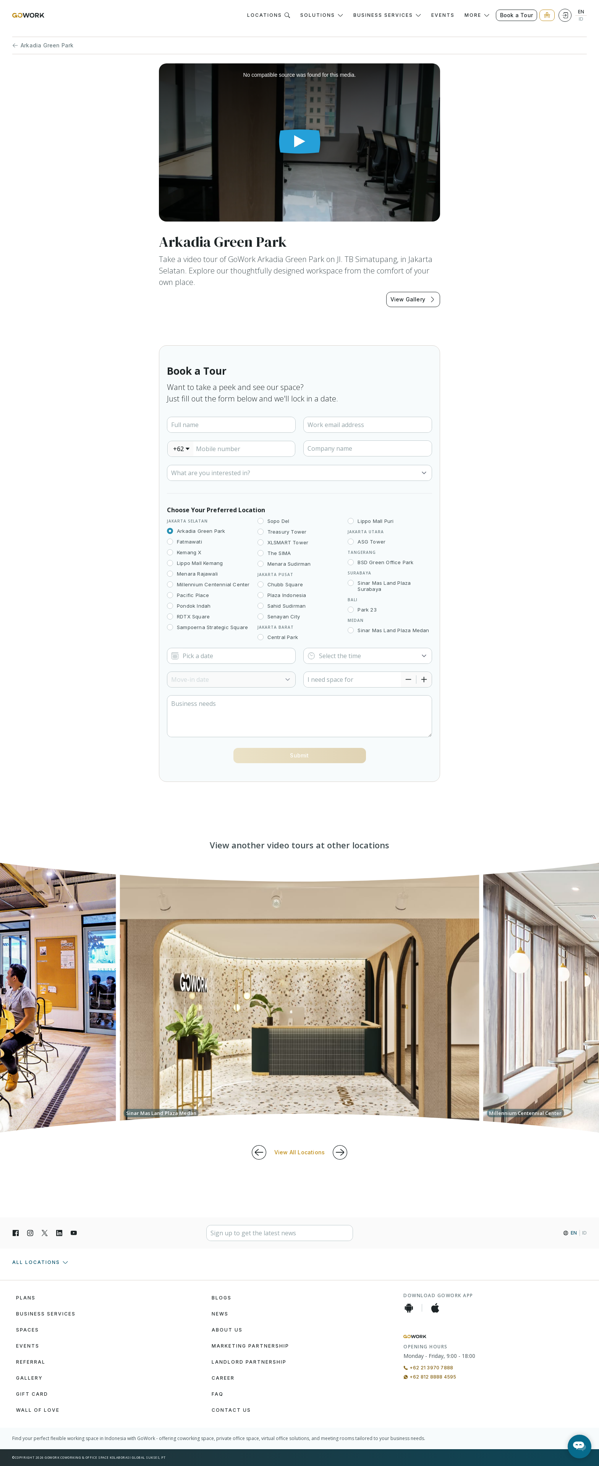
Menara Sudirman (289, 564)
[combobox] (180, 449)
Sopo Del (278, 521)
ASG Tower (371, 542)
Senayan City (283, 616)
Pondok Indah (193, 606)
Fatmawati (189, 542)
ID (581, 19)
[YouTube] (73, 1233)
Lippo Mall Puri (375, 521)
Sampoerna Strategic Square (212, 627)
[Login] (565, 15)
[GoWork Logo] (28, 15)
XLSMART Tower (288, 542)
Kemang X (189, 552)
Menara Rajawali (197, 574)
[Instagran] (30, 1233)
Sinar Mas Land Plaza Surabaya (384, 586)
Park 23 (367, 610)
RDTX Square (193, 616)
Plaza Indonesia (286, 595)
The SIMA (279, 553)
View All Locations (299, 1152)
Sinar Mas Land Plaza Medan (393, 630)
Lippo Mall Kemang (200, 563)
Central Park (282, 637)
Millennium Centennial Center (213, 584)
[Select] (299, 473)
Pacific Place (193, 595)
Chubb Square (285, 584)
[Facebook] (15, 1233)
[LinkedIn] (59, 1233)
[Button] (299, 755)
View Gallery (413, 299)
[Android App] (408, 1308)
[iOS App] (435, 1308)
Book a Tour (516, 15)
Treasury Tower (287, 532)
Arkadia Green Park (43, 45)
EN (581, 12)
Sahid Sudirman (286, 606)
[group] (299, 998)
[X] (44, 1233)
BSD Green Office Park (385, 562)
